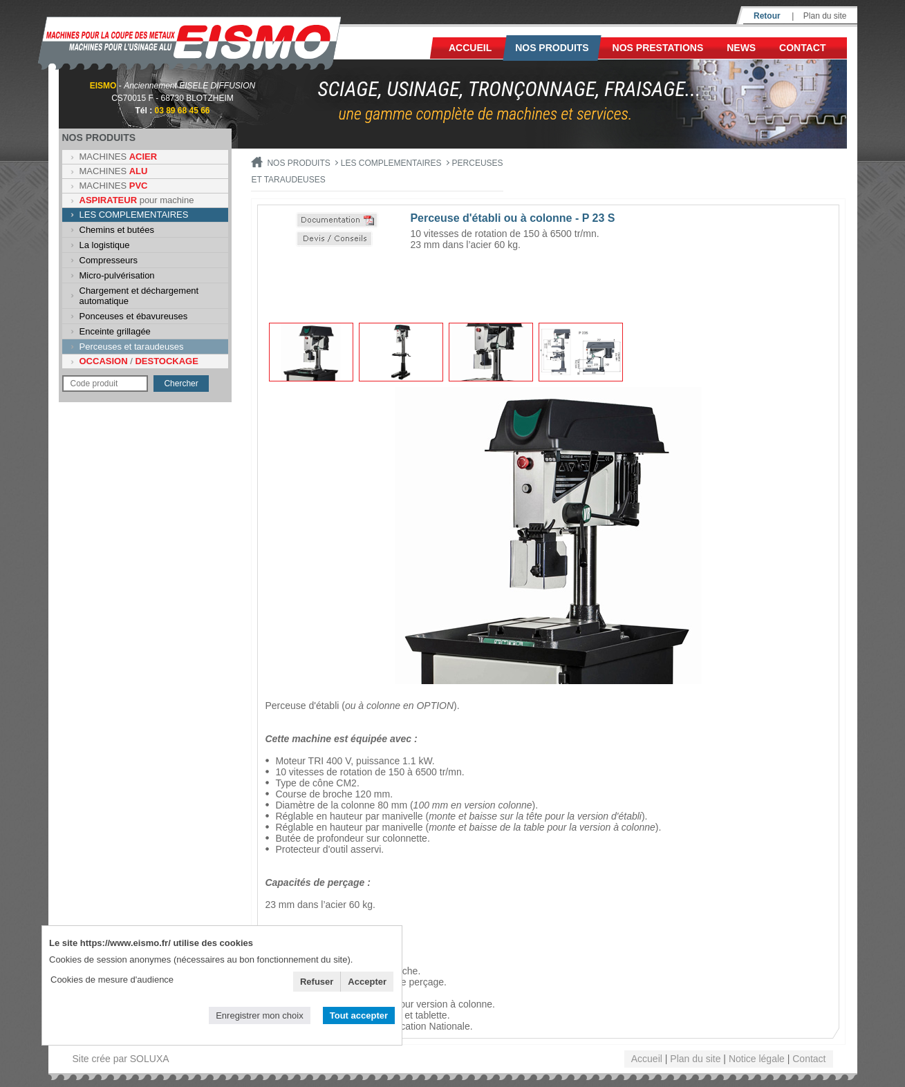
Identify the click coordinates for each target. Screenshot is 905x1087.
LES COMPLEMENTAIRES (134, 214)
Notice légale (757, 1058)
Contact (802, 47)
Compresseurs (109, 260)
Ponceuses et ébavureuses (134, 316)
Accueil (470, 47)
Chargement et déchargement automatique (139, 295)
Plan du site (825, 16)
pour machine (137, 200)
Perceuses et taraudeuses (132, 346)
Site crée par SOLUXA (121, 1058)
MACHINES (119, 156)
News (741, 47)
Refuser (316, 981)
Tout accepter (359, 1015)
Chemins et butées (117, 230)
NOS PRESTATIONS (658, 47)
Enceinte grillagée (115, 331)
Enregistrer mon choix (259, 1015)
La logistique (105, 245)
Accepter (367, 981)
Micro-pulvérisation (117, 275)
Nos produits (552, 47)
